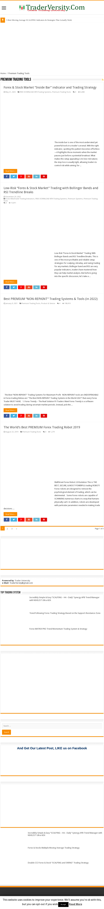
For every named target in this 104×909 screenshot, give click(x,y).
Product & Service (48, 303)
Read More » (10, 171)
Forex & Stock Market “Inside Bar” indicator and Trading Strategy (50, 87)
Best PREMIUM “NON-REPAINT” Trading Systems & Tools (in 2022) (51, 299)
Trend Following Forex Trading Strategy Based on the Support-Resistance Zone (64, 613)
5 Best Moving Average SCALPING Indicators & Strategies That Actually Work (39, 20)
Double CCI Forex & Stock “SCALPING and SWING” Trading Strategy (58, 863)
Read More (75, 904)
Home (3, 73)
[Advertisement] (52, 47)
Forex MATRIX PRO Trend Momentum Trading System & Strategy (58, 629)
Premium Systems (75, 199)
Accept (63, 904)
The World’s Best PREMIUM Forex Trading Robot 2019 (42, 427)
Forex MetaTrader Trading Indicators (20, 199)
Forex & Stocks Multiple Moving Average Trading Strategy (53, 848)
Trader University (22, 580)
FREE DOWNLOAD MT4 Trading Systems (35, 92)
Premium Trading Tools (61, 92)
